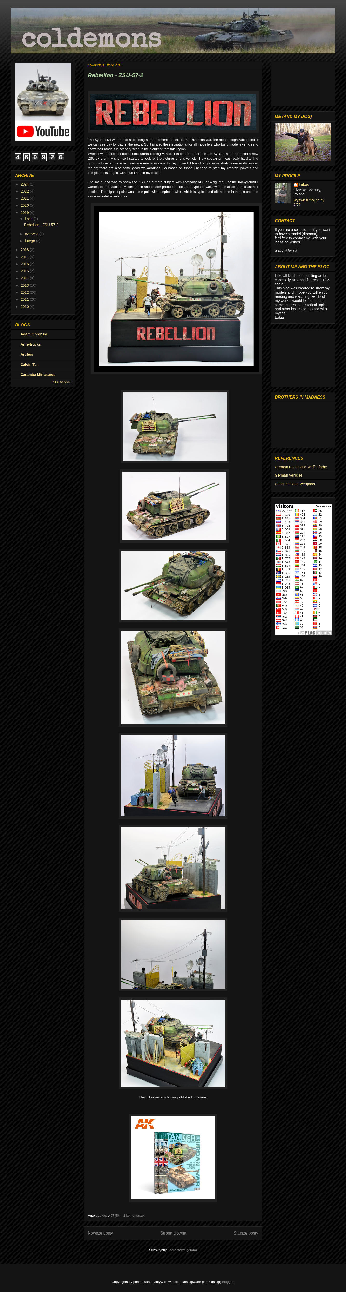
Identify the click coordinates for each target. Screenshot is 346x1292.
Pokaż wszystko (61, 381)
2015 (25, 271)
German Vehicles (289, 475)
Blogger (228, 1282)
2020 (25, 205)
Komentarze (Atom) (182, 1250)
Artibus (27, 354)
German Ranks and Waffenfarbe (301, 467)
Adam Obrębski (34, 334)
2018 (25, 250)
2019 (25, 212)
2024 (25, 184)
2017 (25, 257)
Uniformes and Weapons (295, 484)
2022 (25, 191)
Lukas (304, 185)
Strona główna (173, 1233)
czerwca (32, 234)
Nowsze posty (100, 1233)
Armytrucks (31, 344)
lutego (30, 241)
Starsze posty (246, 1233)
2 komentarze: (134, 1215)
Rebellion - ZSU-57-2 (115, 75)
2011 (25, 299)
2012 (25, 292)
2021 (25, 198)
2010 (25, 307)
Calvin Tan (30, 364)
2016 (25, 264)
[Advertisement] (303, 357)
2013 (25, 285)
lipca (29, 219)
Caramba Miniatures (38, 375)
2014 (25, 278)
